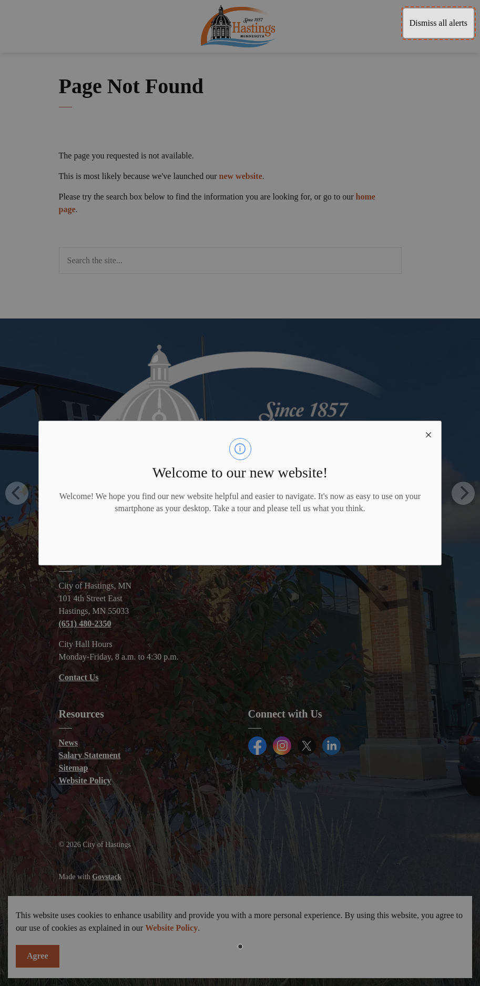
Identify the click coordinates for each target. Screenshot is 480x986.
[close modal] (428, 433)
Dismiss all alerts (438, 22)
